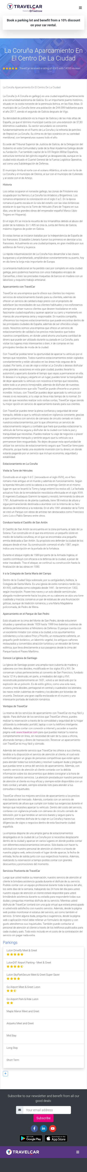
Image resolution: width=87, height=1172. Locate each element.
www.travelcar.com (27, 732)
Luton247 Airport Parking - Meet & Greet (29, 964)
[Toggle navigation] (80, 7)
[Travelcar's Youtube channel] (52, 1128)
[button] (5, 1073)
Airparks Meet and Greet (20, 1025)
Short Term (13, 1062)
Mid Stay (11, 1037)
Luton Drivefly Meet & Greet (22, 952)
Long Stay (12, 1049)
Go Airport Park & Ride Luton (22, 1001)
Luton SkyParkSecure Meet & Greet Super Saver (33, 976)
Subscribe (43, 1118)
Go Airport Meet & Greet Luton (23, 989)
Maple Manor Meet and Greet (23, 1013)
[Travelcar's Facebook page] (34, 1128)
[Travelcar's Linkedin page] (43, 1128)
